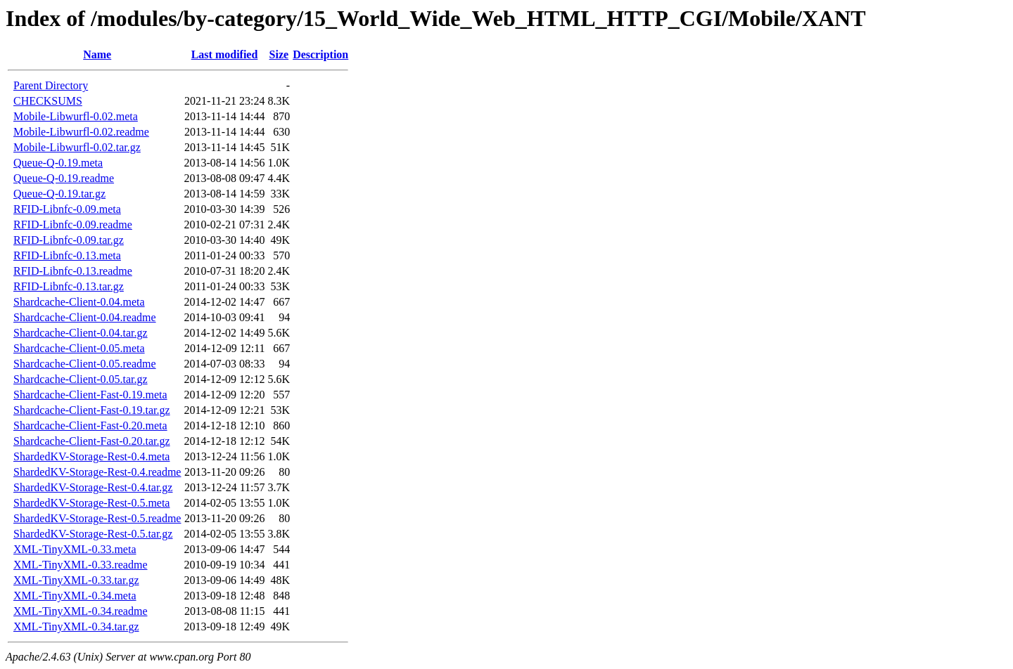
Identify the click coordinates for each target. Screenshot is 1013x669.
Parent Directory (50, 85)
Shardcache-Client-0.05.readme (84, 364)
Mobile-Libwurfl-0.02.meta (75, 116)
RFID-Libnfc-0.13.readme (72, 271)
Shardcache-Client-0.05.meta (79, 348)
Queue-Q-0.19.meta (58, 163)
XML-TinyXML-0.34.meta (74, 596)
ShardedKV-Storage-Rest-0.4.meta (91, 456)
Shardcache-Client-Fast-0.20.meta (90, 425)
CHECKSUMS (47, 101)
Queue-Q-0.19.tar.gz (59, 194)
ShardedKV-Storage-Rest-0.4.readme (97, 472)
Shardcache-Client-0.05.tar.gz (80, 379)
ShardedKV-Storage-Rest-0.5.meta (91, 503)
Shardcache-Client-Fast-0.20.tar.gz (91, 441)
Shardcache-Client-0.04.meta (79, 302)
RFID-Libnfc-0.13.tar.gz (68, 286)
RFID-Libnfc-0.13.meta (67, 255)
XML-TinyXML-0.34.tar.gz (76, 626)
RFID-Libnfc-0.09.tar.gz (68, 240)
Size (279, 54)
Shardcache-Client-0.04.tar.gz (80, 333)
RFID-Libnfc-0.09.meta (67, 209)
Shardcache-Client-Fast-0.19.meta (90, 395)
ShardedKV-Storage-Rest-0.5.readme (97, 518)
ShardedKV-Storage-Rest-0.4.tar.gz (92, 487)
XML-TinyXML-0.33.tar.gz (76, 580)
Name (97, 54)
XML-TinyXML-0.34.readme (80, 611)
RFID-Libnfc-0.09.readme (72, 224)
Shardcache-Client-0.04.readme (84, 317)
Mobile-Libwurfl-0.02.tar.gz (77, 147)
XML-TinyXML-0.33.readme (80, 565)
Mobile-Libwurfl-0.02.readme (81, 132)
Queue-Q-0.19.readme (63, 178)
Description (320, 54)
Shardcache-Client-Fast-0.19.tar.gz (91, 410)
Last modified (224, 54)
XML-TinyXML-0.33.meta (74, 549)
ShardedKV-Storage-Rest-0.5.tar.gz (92, 534)
